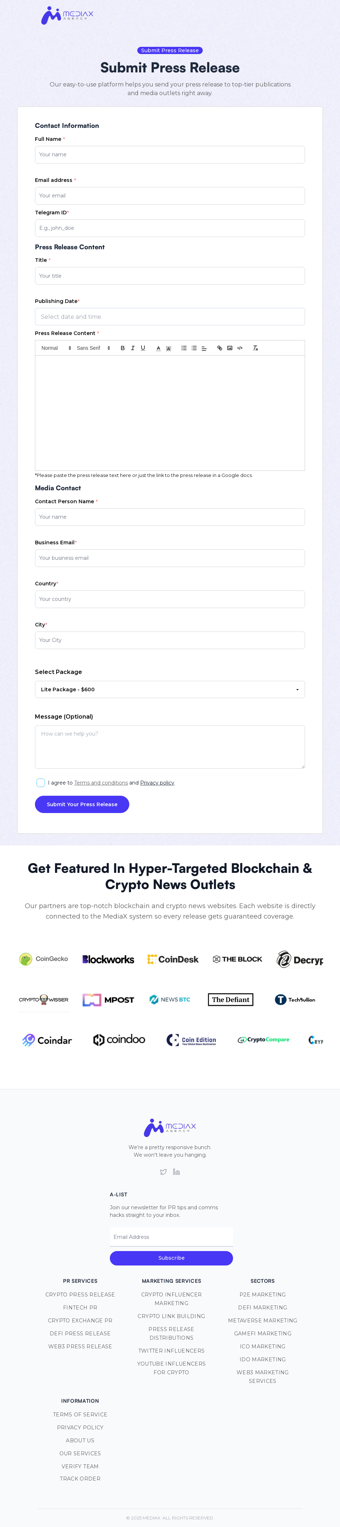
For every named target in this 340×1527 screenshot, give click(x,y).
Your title (50, 275)
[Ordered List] (184, 348)
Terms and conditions (101, 783)
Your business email (64, 558)
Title (42, 260)
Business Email (55, 542)
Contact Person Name (66, 501)
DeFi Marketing (262, 1307)
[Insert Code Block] (240, 348)
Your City (50, 640)
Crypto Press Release (80, 1294)
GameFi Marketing (263, 1333)
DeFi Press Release (80, 1333)
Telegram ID (51, 212)
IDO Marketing (263, 1359)
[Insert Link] (220, 348)
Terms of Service (80, 1414)
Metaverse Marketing (263, 1320)
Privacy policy (157, 783)
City (41, 624)
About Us (80, 1440)
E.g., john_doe (56, 228)
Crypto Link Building (171, 1316)
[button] (55, 348)
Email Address (131, 1237)
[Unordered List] (194, 348)
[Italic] (133, 348)
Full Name (49, 139)
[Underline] (143, 348)
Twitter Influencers (171, 1351)
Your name (53, 154)
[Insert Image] (230, 348)
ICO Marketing (263, 1346)
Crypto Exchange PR (80, 1320)
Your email (52, 195)
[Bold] (123, 348)
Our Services (80, 1453)
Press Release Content (67, 333)
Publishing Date (57, 301)
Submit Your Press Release (82, 804)
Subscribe (171, 1258)
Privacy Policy (80, 1427)
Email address (55, 180)
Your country (55, 599)
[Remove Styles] (255, 348)
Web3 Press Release (80, 1346)
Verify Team (80, 1466)
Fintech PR (80, 1307)
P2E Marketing (263, 1294)
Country (46, 583)
